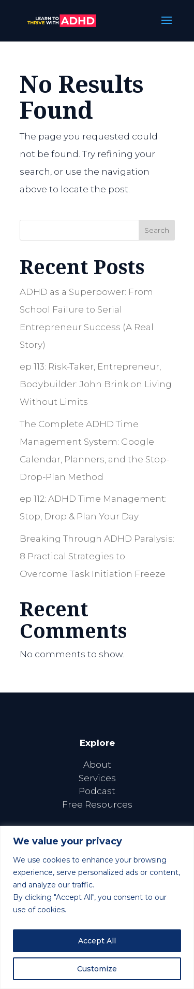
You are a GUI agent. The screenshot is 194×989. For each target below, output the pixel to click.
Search (156, 230)
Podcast (97, 791)
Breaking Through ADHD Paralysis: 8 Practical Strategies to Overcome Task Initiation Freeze (97, 556)
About (97, 764)
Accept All (97, 940)
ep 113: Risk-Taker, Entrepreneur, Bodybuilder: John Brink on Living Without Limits (96, 384)
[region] (97, 907)
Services (97, 778)
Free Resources (97, 804)
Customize (97, 968)
